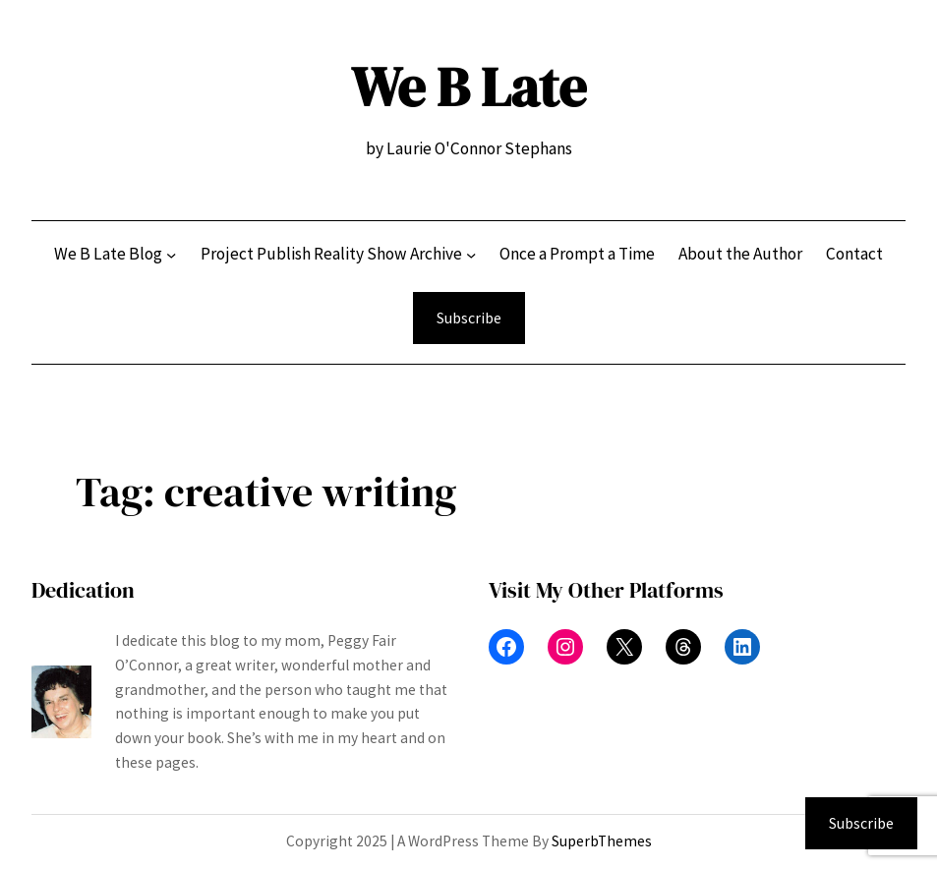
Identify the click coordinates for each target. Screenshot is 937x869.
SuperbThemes (602, 841)
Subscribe (469, 317)
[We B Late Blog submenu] (171, 255)
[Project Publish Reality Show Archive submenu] (471, 255)
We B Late (468, 87)
